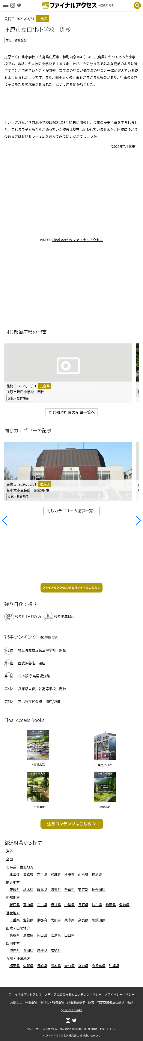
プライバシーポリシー (119, 994)
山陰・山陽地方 (18, 928)
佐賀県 (28, 965)
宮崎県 (83, 965)
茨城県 (14, 889)
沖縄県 (114, 965)
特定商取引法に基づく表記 (115, 1002)
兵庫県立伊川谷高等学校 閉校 (42, 688)
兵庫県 (69, 919)
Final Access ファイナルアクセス (77, 239)
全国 (9, 858)
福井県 (56, 904)
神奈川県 (98, 889)
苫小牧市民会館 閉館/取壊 (39, 701)
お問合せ (16, 1002)
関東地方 (13, 882)
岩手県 (42, 874)
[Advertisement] (71, 102)
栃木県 (28, 889)
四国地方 (13, 943)
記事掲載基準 (76, 1002)
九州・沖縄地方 (18, 958)
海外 (9, 851)
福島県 (97, 874)
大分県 (69, 965)
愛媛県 (42, 950)
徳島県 (14, 950)
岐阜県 (97, 904)
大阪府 (56, 919)
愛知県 (124, 904)
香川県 (28, 950)
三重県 (14, 919)
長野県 (83, 904)
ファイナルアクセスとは (25, 994)
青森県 (28, 874)
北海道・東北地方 (19, 867)
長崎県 (42, 965)
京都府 (42, 919)
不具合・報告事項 (52, 1002)
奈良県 (83, 919)
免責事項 (31, 1002)
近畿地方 (13, 912)
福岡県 (14, 965)
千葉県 (69, 889)
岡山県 (42, 935)
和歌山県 (98, 919)
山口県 (69, 935)
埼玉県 (56, 889)
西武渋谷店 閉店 (31, 662)
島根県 (28, 935)
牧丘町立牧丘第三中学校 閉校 (42, 650)
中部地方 (13, 897)
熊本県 (56, 965)
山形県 (83, 874)
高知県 (56, 950)
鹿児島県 (98, 965)
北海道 (14, 874)
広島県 (56, 935)
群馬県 (42, 889)
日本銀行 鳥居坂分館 (34, 675)
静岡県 (110, 904)
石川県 (42, 904)
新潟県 (14, 904)
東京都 (83, 889)
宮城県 (56, 874)
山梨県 (69, 904)
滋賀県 (28, 919)
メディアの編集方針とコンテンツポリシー (73, 994)
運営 (91, 1002)
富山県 (28, 904)
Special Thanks (71, 1010)
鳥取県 (14, 935)
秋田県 (69, 874)
